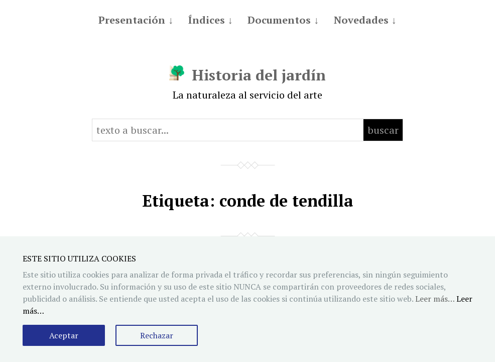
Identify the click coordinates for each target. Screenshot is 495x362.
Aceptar (63, 335)
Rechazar (156, 335)
